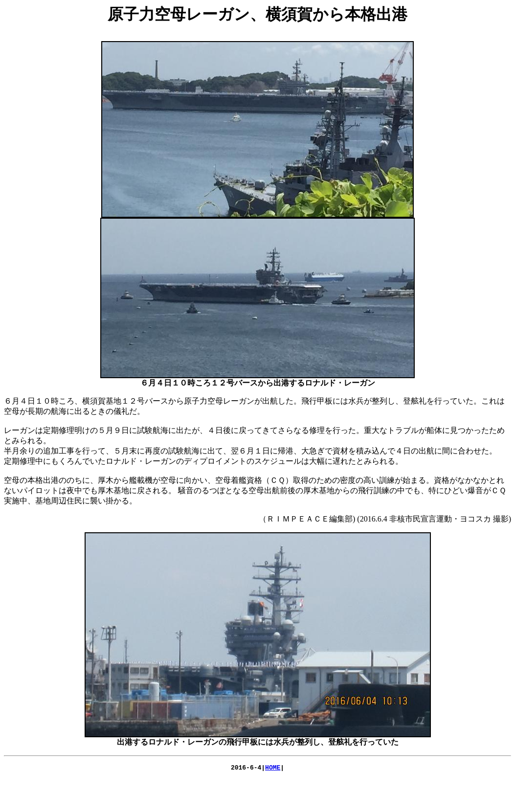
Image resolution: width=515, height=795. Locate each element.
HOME (272, 768)
